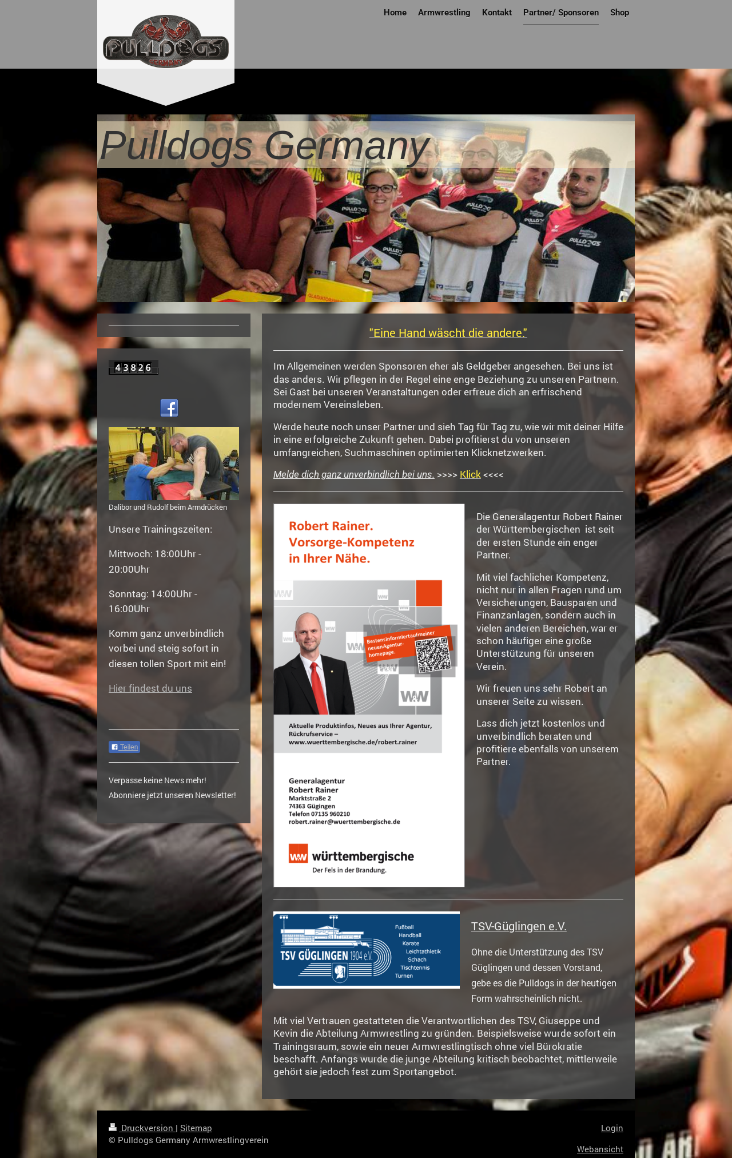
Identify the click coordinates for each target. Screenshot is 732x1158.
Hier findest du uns (150, 688)
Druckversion (142, 1127)
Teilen (124, 747)
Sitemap (196, 1127)
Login (612, 1127)
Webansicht (600, 1149)
